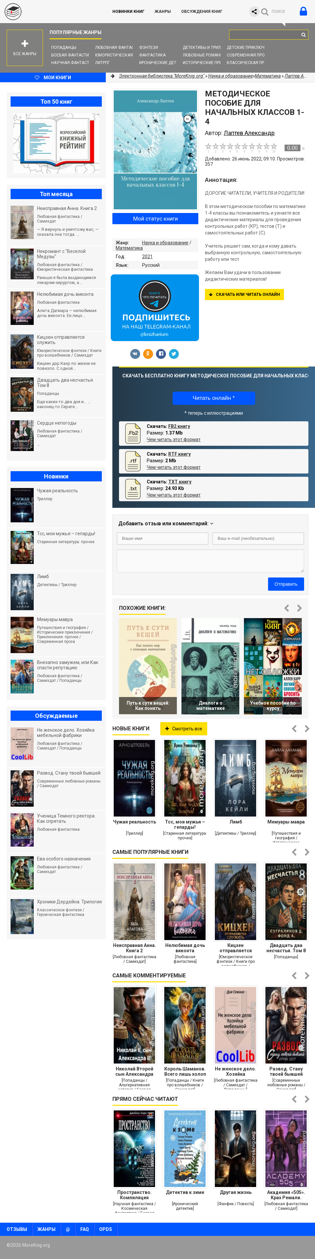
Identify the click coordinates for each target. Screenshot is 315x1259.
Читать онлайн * (214, 398)
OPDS (105, 1229)
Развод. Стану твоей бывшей (286, 1071)
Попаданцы (63, 47)
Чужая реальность (134, 821)
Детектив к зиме (185, 1192)
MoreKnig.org (49, 11)
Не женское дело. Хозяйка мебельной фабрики (235, 1071)
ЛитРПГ (102, 62)
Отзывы (17, 1229)
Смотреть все (183, 728)
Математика (129, 248)
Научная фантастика (74, 62)
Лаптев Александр (249, 132)
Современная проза (248, 55)
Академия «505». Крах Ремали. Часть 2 (286, 1195)
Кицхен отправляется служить (235, 948)
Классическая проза (249, 62)
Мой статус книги (155, 218)
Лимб (235, 821)
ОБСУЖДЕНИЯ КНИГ (201, 11)
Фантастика (152, 55)
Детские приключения (251, 47)
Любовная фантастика (119, 47)
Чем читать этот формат (174, 439)
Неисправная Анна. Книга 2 (134, 948)
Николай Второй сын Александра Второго (134, 1071)
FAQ (84, 1229)
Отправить (286, 584)
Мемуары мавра (286, 821)
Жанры (163, 11)
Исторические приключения (213, 62)
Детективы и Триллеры (207, 47)
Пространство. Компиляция (134, 1195)
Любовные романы (203, 55)
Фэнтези (148, 47)
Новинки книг (128, 11)
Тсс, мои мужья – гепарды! (185, 824)
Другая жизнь (236, 1192)
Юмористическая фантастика (127, 55)
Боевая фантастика (72, 55)
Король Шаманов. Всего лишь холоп (185, 1071)
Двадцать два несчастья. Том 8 (286, 948)
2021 (147, 256)
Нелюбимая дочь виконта (185, 948)
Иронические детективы (165, 62)
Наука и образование (165, 242)
